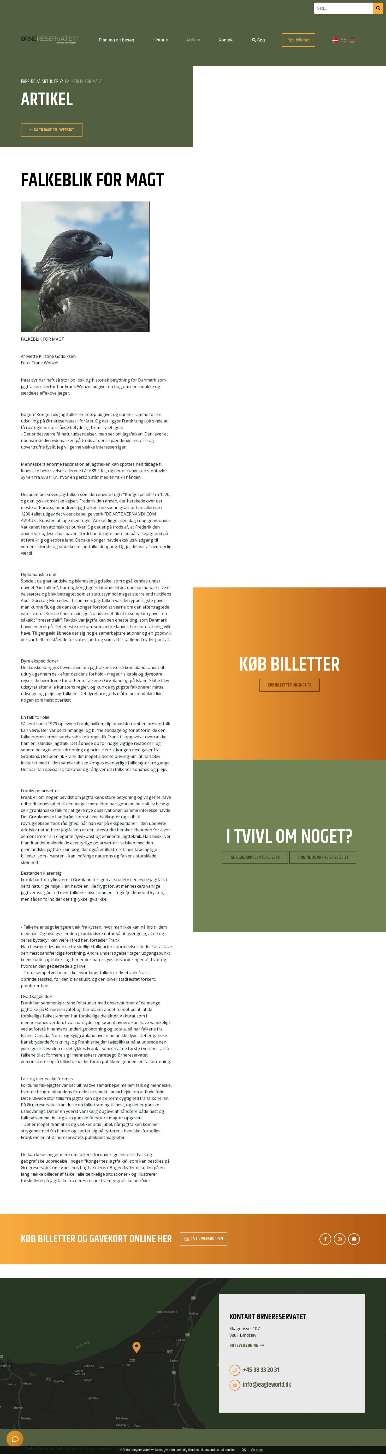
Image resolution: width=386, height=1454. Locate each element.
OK (243, 1450)
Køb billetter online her (289, 685)
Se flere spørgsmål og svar (255, 857)
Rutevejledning (246, 1345)
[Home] (49, 40)
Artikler (49, 82)
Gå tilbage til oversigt (51, 130)
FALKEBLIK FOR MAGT (83, 82)
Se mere (257, 1450)
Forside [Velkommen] (28, 82)
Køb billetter (298, 40)
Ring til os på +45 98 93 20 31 (323, 857)
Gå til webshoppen (203, 1238)
